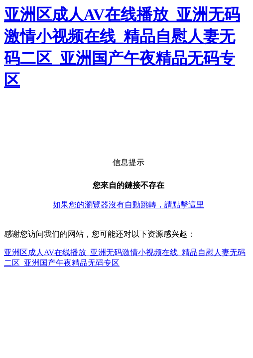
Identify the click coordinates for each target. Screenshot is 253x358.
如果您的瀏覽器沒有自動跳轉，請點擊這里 (128, 204)
